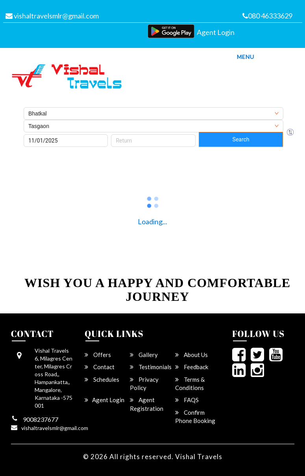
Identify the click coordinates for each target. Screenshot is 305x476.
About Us (191, 354)
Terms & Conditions (190, 383)
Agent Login (216, 32)
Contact (100, 366)
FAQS (187, 399)
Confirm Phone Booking (195, 416)
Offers (98, 354)
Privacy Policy (144, 383)
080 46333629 (267, 15)
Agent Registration (146, 404)
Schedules (102, 379)
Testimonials (151, 366)
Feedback (191, 366)
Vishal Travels (198, 456)
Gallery (144, 354)
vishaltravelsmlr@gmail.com (52, 15)
